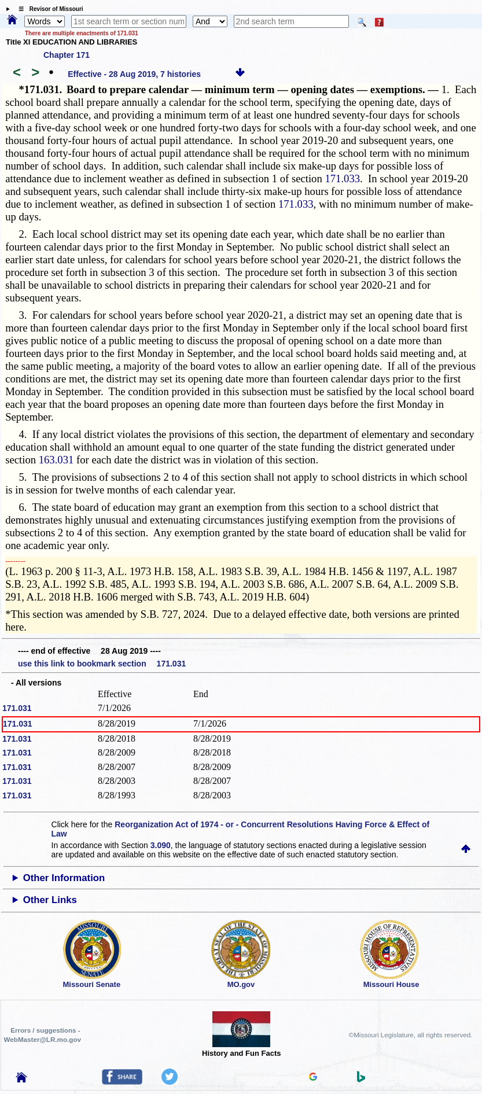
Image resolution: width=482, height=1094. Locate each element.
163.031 (56, 460)
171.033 (342, 178)
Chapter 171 (66, 55)
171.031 (17, 708)
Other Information (64, 877)
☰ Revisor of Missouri (48, 9)
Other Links (50, 899)
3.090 (160, 845)
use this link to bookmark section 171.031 (102, 663)
